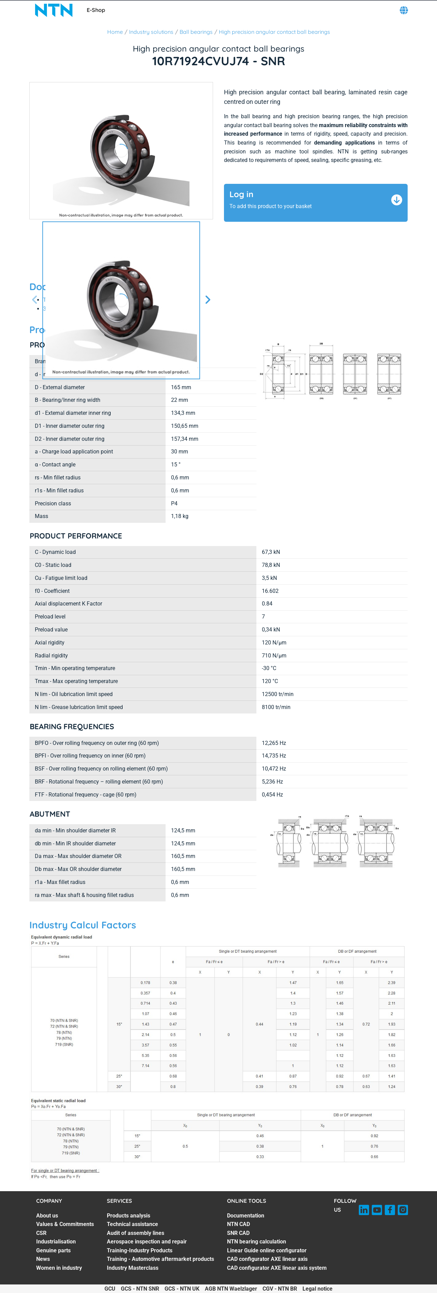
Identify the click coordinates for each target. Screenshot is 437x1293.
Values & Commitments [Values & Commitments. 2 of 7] (65, 1224)
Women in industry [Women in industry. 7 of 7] (59, 1268)
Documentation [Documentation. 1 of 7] (245, 1215)
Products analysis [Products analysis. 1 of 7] (128, 1215)
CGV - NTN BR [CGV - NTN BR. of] (280, 1288)
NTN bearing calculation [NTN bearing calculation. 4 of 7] (256, 1241)
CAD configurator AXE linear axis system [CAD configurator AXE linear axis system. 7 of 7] (277, 1268)
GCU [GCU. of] (109, 1288)
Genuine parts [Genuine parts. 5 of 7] (53, 1250)
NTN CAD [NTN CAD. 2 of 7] (238, 1224)
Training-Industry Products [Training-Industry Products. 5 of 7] (139, 1250)
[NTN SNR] (54, 10)
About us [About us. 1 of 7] (47, 1215)
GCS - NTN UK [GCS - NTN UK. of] (182, 1288)
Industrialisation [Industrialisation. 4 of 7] (56, 1241)
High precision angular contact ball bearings (274, 31)
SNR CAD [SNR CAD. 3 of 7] (238, 1233)
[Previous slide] (34, 300)
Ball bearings (196, 31)
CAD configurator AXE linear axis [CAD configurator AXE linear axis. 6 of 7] (267, 1259)
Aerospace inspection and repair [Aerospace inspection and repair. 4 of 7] (147, 1241)
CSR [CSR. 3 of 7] (41, 1233)
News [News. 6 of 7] (43, 1259)
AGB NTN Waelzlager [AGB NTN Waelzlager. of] (231, 1288)
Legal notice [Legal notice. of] (317, 1288)
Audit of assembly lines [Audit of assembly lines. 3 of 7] (135, 1233)
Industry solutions (151, 31)
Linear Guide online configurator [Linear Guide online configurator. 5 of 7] (267, 1250)
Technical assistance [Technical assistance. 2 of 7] (132, 1224)
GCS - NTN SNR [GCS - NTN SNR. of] (140, 1288)
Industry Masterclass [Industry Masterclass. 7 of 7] (132, 1268)
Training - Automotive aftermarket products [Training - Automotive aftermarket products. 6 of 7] (160, 1259)
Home (115, 31)
